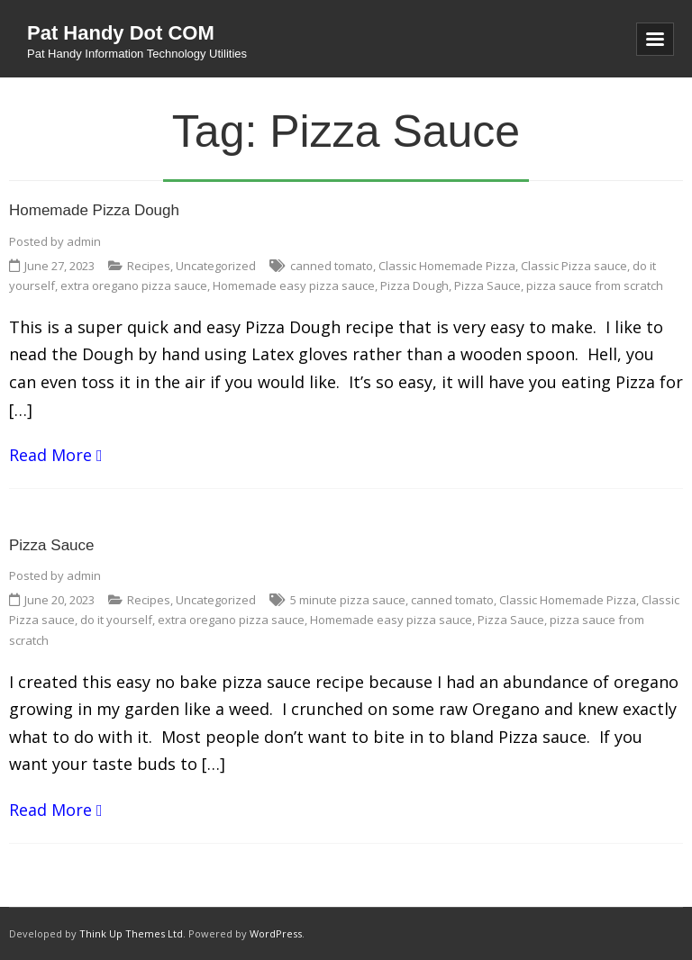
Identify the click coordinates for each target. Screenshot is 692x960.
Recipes (148, 266)
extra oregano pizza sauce (133, 285)
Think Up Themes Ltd (131, 933)
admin (84, 241)
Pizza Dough (414, 285)
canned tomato (331, 266)
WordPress (276, 933)
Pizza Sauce (487, 285)
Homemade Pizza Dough (94, 210)
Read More (50, 455)
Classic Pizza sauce (574, 266)
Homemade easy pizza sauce (294, 285)
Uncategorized (216, 266)
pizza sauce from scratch (594, 285)
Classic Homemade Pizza (446, 266)
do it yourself (116, 619)
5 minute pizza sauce (347, 600)
